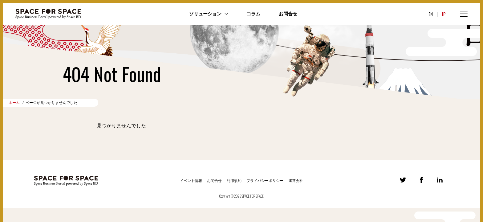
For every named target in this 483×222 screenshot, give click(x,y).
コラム (253, 13)
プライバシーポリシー (264, 181)
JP (443, 13)
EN (430, 13)
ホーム (14, 103)
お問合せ (288, 13)
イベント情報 (191, 181)
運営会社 (295, 181)
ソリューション (205, 13)
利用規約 (234, 181)
